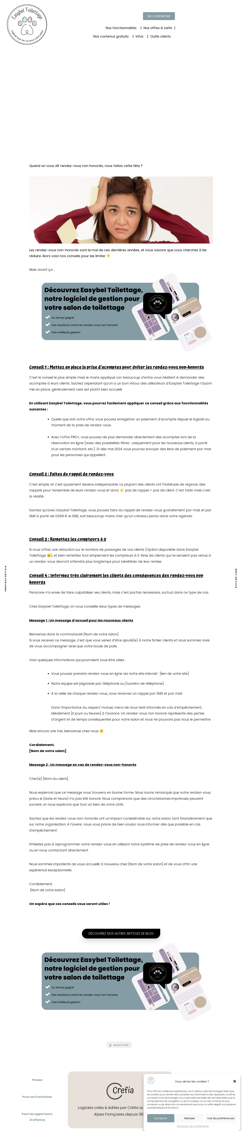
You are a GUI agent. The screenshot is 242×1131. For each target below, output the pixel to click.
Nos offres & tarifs (158, 28)
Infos (140, 36)
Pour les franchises (37, 1097)
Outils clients (161, 36)
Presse (37, 1080)
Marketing (119, 1045)
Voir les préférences (220, 1119)
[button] (234, 1082)
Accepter (160, 1119)
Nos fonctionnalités (122, 28)
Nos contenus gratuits (111, 36)
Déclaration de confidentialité (193, 1126)
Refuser (189, 1119)
